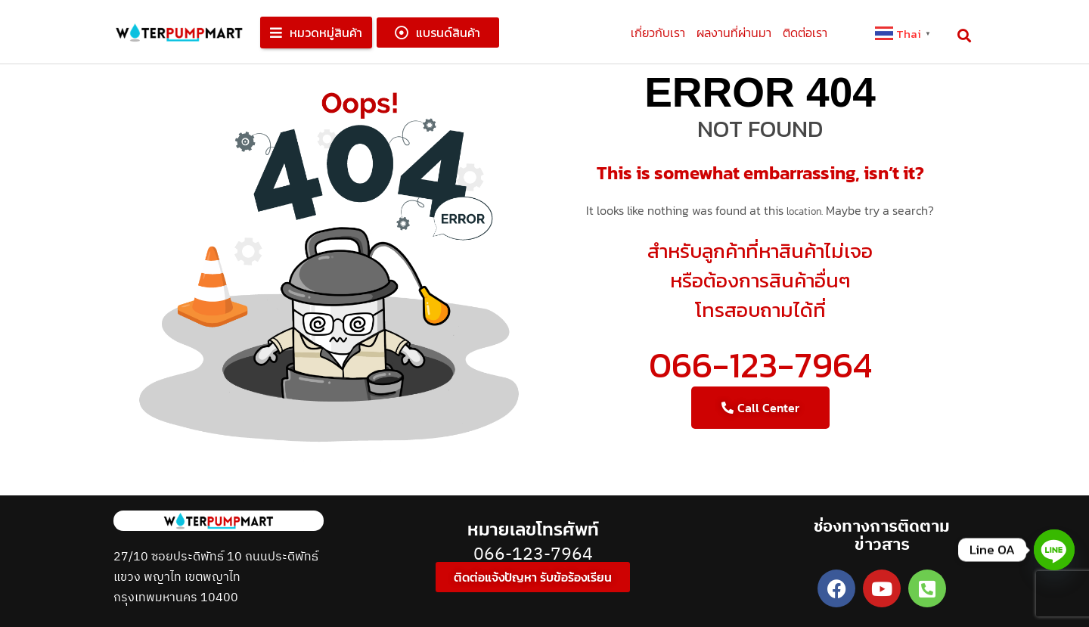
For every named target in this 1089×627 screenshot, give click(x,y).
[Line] (1054, 549)
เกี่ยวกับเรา (658, 32)
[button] (316, 32)
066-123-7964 (760, 365)
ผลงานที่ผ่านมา (734, 32)
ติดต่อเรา (805, 32)
